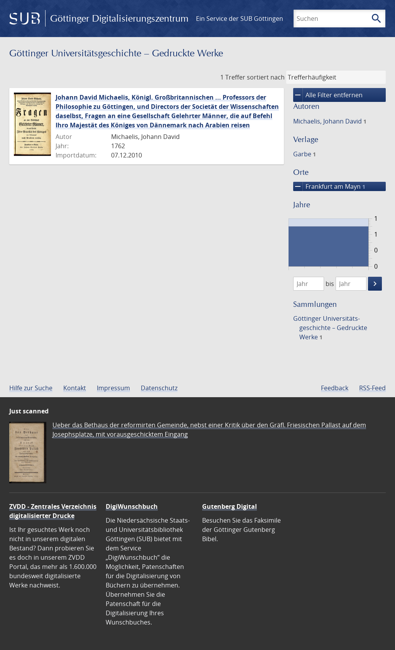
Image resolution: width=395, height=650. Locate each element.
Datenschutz (159, 388)
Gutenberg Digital (229, 506)
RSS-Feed (372, 388)
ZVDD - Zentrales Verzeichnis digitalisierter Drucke (52, 511)
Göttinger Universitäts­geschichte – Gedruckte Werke (330, 327)
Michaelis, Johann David (329, 121)
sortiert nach (266, 77)
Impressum (113, 388)
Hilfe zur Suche (30, 388)
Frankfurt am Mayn (329, 186)
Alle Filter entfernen (328, 95)
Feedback (334, 388)
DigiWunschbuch (132, 506)
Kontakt (74, 388)
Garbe (304, 154)
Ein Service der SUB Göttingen (239, 18)
